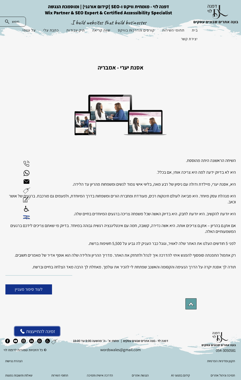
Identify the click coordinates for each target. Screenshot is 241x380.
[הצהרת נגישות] (28, 361)
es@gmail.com (128, 349)
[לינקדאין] (31, 341)
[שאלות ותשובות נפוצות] (20, 375)
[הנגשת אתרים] (140, 375)
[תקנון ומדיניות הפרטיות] (212, 361)
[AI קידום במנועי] (181, 375)
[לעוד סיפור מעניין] (28, 289)
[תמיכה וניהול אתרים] (221, 375)
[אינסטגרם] (23, 341)
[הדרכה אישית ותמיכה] (100, 375)
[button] (26, 190)
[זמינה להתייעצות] (37, 331)
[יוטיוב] (15, 341)
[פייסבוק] (7, 341)
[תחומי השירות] (60, 375)
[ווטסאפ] (39, 341)
